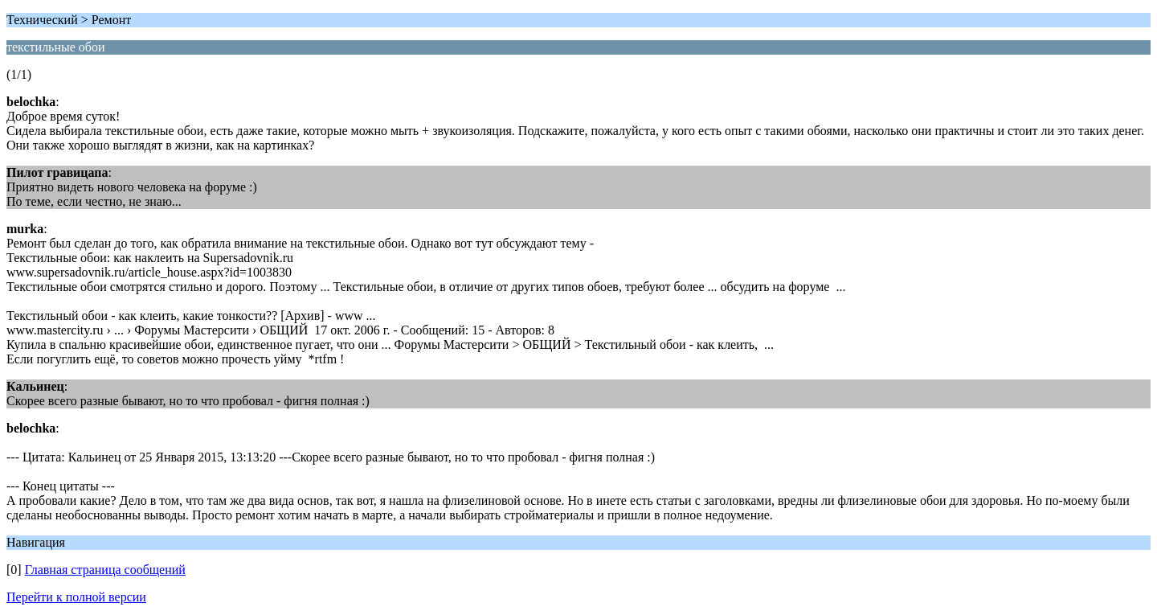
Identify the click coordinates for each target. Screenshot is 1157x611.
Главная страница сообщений (105, 569)
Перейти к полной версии (76, 597)
